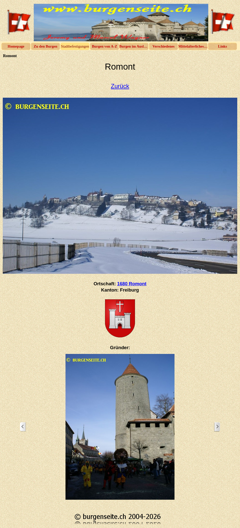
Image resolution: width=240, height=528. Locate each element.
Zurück (120, 86)
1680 (131, 283)
